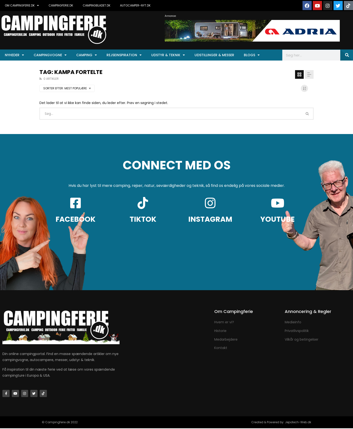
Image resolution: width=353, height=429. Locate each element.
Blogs (252, 55)
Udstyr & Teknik (168, 55)
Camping (86, 55)
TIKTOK (143, 219)
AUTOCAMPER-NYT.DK (135, 5)
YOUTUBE (277, 219)
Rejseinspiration (124, 55)
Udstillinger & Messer (214, 55)
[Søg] (346, 55)
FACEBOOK (75, 219)
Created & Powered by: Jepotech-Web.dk (281, 423)
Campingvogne (50, 55)
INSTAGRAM (210, 219)
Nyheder (14, 55)
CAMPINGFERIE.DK (61, 5)
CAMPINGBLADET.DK (96, 5)
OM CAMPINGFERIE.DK (22, 5)
